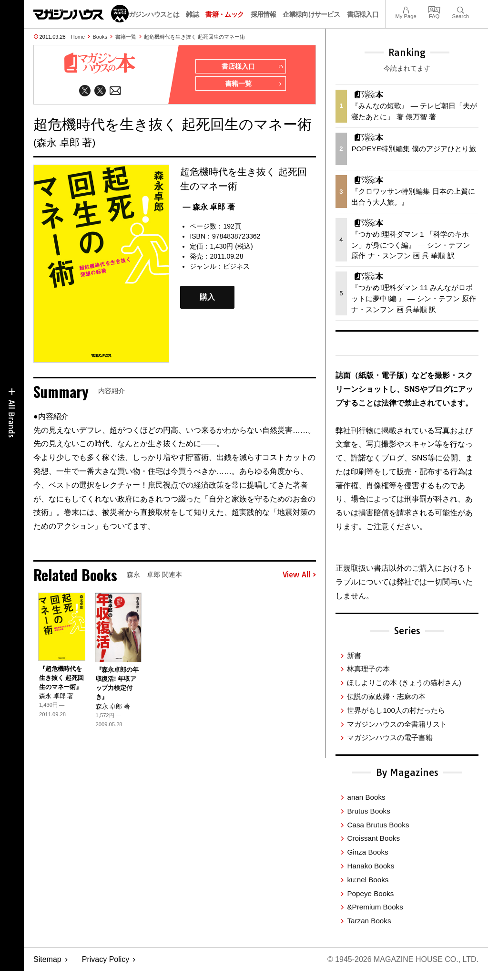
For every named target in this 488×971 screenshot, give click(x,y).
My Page (405, 8)
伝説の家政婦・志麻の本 (386, 696)
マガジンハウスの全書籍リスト (397, 724)
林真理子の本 (368, 669)
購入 (207, 297)
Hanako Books (370, 866)
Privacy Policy (106, 959)
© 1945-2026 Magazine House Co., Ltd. (402, 959)
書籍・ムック (224, 14)
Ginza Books (367, 852)
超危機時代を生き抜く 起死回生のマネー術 (194, 37)
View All (299, 575)
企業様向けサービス (311, 14)
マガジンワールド (81, 13)
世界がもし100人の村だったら (396, 710)
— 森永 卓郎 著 (208, 207)
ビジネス (236, 266)
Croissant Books (373, 838)
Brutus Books (368, 811)
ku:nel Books (367, 880)
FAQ (434, 8)
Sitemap (47, 959)
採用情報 (263, 14)
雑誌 (192, 14)
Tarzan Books (369, 921)
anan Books (366, 797)
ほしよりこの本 (404, 683)
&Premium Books (375, 907)
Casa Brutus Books (378, 825)
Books (100, 37)
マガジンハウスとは (150, 14)
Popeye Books (370, 893)
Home (78, 37)
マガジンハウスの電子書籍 (390, 737)
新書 (354, 655)
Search (460, 8)
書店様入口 (363, 14)
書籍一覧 (125, 37)
